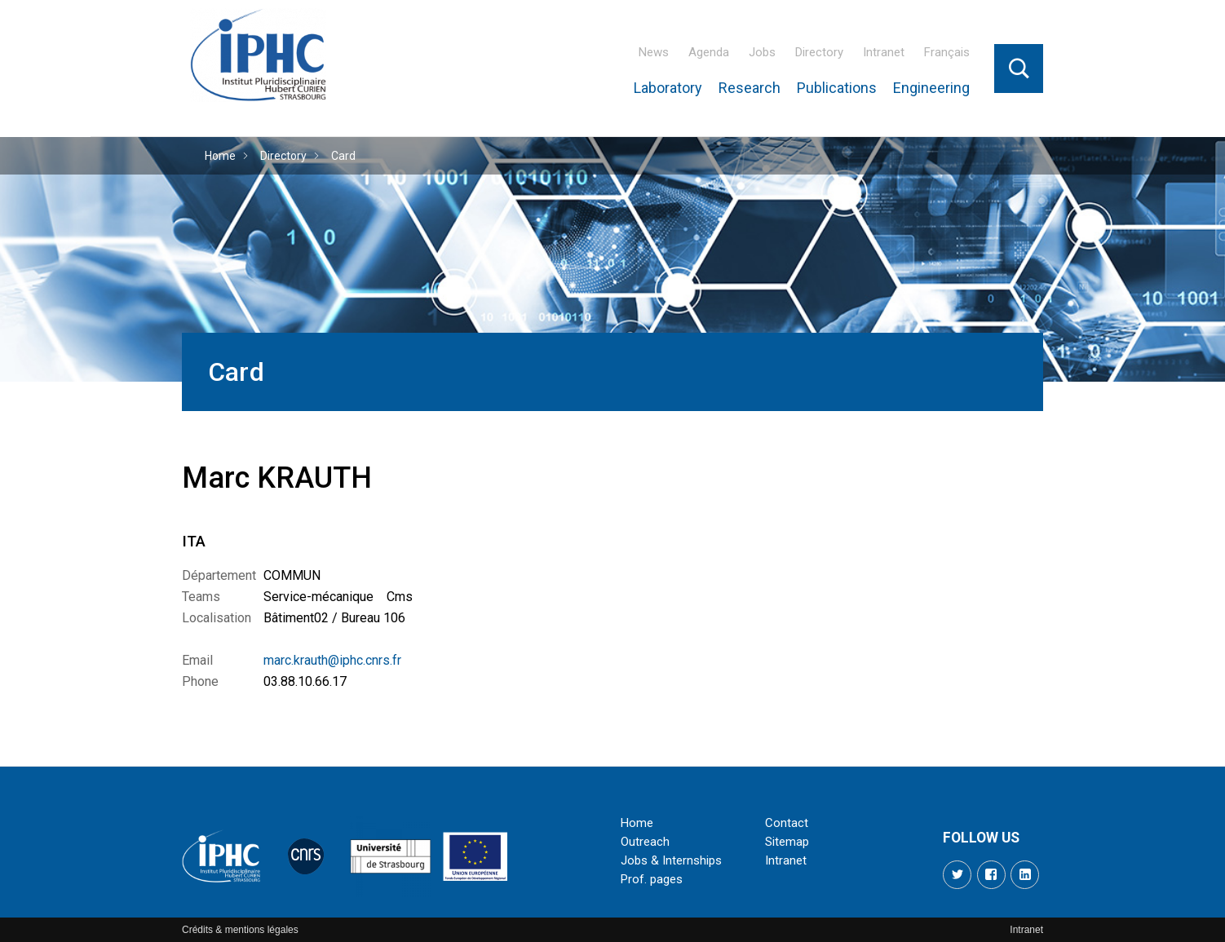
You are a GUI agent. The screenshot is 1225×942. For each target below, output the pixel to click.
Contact (786, 823)
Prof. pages (652, 879)
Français (947, 52)
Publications (837, 87)
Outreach (645, 841)
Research (750, 87)
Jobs (762, 52)
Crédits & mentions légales (240, 929)
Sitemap (787, 841)
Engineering (931, 87)
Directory (819, 52)
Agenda (708, 52)
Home (220, 155)
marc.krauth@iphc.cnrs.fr (332, 660)
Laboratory (668, 87)
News (654, 52)
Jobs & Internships (671, 860)
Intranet (883, 52)
